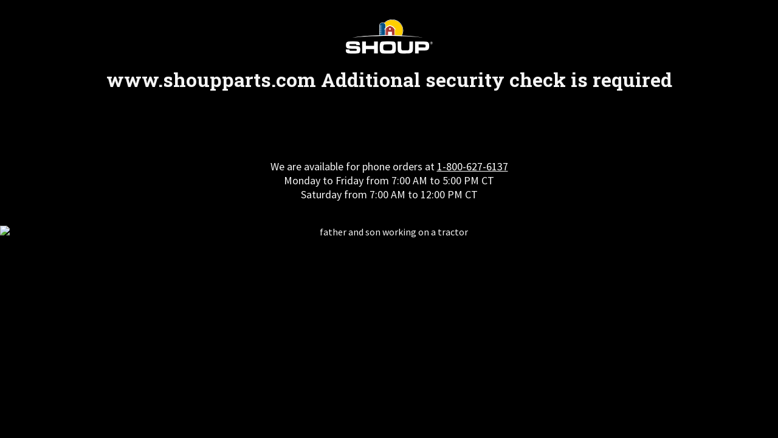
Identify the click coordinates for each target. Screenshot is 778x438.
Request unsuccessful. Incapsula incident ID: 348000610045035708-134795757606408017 (389, 219)
